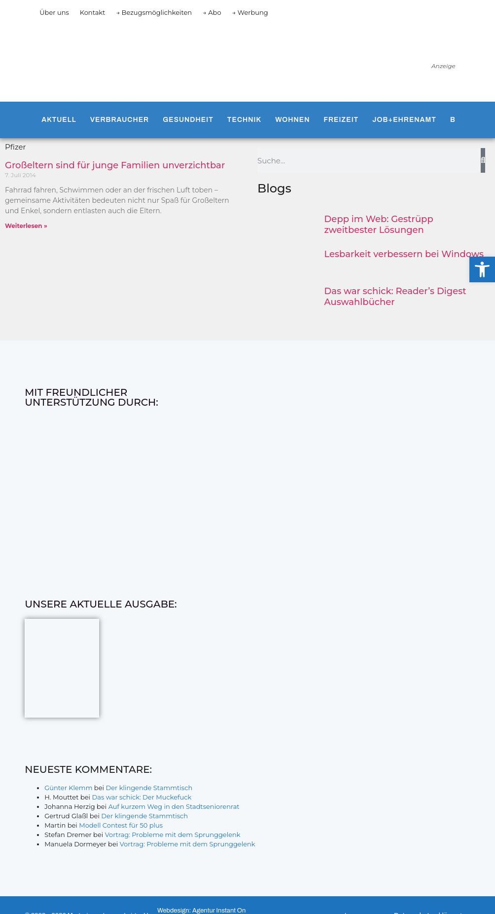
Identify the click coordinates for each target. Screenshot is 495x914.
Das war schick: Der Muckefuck (141, 797)
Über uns (54, 12)
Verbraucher (119, 119)
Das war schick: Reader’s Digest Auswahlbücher (395, 296)
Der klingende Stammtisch (149, 788)
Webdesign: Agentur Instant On (201, 910)
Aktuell (58, 119)
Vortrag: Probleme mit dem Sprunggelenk (173, 834)
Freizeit (340, 119)
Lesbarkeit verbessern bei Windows (404, 254)
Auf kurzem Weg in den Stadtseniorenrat (174, 806)
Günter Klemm (68, 788)
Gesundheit (188, 119)
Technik (244, 119)
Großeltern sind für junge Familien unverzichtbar (115, 165)
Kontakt (93, 12)
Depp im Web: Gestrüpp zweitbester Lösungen (378, 224)
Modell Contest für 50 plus (121, 825)
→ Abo (212, 12)
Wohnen (292, 119)
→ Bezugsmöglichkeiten (154, 12)
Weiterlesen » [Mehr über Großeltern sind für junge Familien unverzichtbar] (26, 225)
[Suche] (483, 160)
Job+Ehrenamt (404, 119)
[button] (482, 269)
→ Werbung (250, 12)
